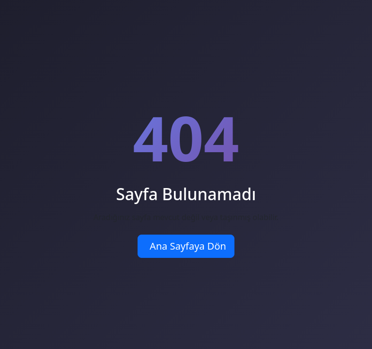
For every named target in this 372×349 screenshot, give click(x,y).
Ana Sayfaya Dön (188, 246)
